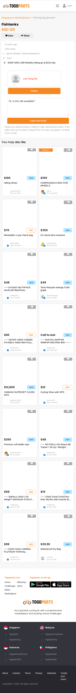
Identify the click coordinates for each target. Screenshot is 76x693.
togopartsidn (15, 659)
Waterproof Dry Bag (51, 549)
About (5, 673)
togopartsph (51, 654)
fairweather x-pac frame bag (18, 235)
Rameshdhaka (52, 295)
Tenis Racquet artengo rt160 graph (55, 288)
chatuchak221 (15, 191)
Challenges (10, 586)
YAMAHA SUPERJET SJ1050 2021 (19, 393)
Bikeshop (21, 582)
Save (9, 35)
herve (49, 191)
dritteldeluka (51, 243)
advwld (49, 557)
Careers (16, 673)
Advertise (51, 673)
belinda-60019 (15, 400)
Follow (34, 91)
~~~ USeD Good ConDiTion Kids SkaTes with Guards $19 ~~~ (56, 498)
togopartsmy (51, 639)
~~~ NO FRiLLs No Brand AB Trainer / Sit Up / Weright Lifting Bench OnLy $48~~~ (56, 446)
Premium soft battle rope (16, 444)
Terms (28, 673)
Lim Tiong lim (30, 79)
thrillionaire (14, 295)
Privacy (39, 673)
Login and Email (38, 121)
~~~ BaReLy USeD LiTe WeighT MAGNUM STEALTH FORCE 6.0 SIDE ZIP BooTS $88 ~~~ (19, 498)
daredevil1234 (15, 452)
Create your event (64, 676)
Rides (7, 590)
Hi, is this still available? (38, 107)
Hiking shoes (10, 182)
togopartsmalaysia (54, 634)
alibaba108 (14, 243)
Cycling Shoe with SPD (52, 392)
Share (25, 35)
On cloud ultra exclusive (53, 235)
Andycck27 (51, 400)
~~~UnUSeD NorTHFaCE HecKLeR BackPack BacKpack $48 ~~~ (17, 289)
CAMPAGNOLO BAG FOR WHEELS (54, 184)
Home (7, 582)
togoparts (13, 634)
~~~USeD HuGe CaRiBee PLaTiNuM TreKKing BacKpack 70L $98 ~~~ (17, 550)
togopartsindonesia (18, 654)
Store (19, 586)
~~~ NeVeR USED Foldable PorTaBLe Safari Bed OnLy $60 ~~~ (18, 341)
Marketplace (10, 593)
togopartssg (15, 639)
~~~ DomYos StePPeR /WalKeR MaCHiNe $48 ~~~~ (56, 341)
